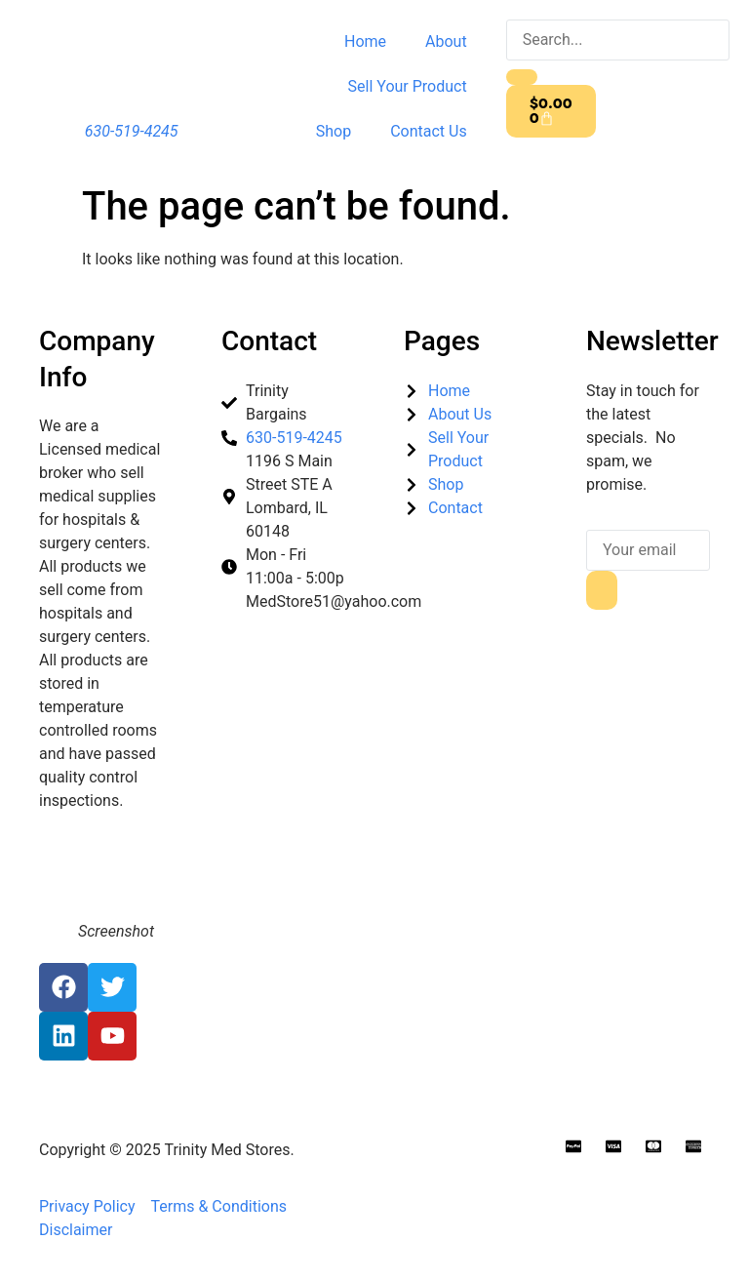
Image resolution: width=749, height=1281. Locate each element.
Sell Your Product (407, 86)
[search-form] (617, 40)
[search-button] (521, 77)
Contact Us (428, 131)
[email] (648, 550)
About (446, 41)
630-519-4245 (131, 131)
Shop (333, 131)
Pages (442, 341)
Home (365, 41)
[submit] (601, 590)
